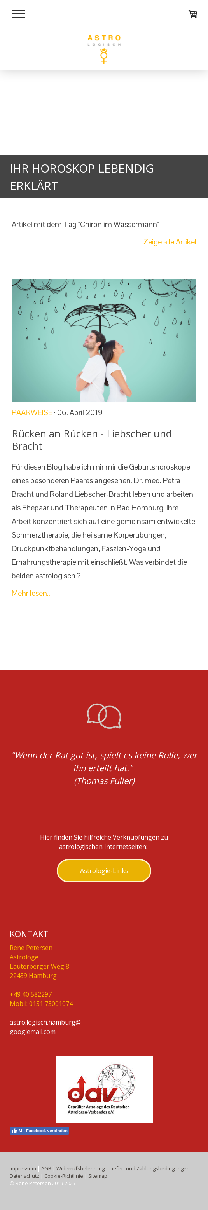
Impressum (23, 1168)
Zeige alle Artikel (169, 242)
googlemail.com (33, 1031)
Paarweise (32, 412)
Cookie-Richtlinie (63, 1175)
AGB (46, 1168)
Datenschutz (24, 1175)
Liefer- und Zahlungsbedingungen (150, 1168)
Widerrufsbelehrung (80, 1168)
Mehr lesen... (32, 593)
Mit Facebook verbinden (39, 1131)
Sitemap (97, 1175)
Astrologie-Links (104, 870)
